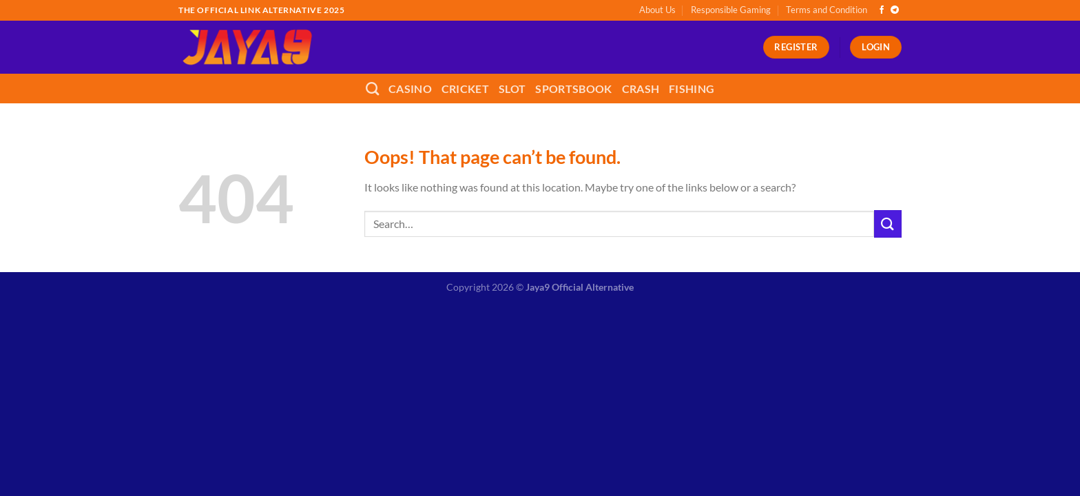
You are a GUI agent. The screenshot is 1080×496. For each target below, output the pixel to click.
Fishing (691, 88)
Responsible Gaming (731, 9)
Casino (410, 88)
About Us (657, 9)
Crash (641, 88)
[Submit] (888, 223)
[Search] (372, 88)
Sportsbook (573, 88)
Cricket (465, 88)
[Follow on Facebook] (882, 10)
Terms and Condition (826, 9)
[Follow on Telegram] (895, 10)
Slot (512, 88)
